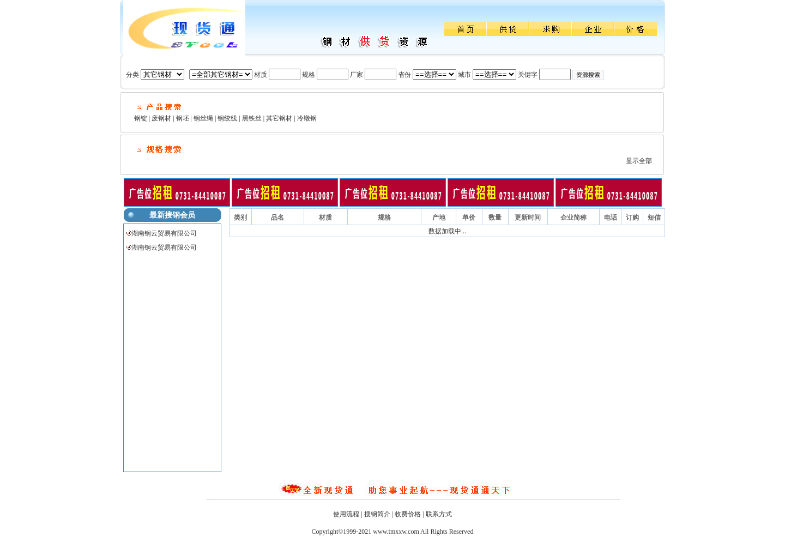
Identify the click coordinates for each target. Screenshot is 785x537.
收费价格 (408, 514)
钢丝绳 (203, 118)
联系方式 (439, 514)
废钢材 (161, 118)
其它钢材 (279, 118)
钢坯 (182, 118)
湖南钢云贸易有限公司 (164, 233)
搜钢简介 (377, 514)
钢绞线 (227, 118)
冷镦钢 (307, 118)
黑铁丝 (252, 118)
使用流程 (346, 514)
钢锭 (140, 118)
